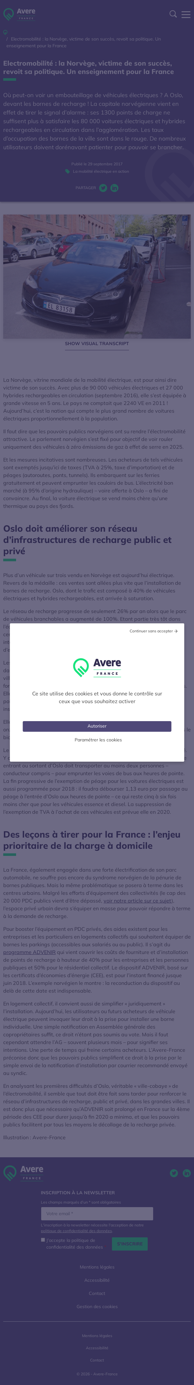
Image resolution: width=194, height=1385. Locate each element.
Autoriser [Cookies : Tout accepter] (97, 726)
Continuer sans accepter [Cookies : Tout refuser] (151, 630)
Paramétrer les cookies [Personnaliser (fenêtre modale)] (98, 740)
